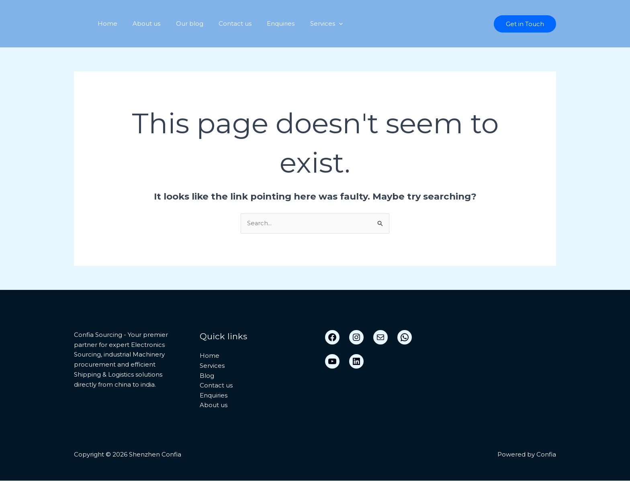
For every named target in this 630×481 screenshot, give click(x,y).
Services (212, 365)
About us (141, 23)
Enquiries (266, 23)
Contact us (223, 23)
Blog (207, 375)
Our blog (181, 23)
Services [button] (308, 23)
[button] (320, 23)
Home (106, 23)
